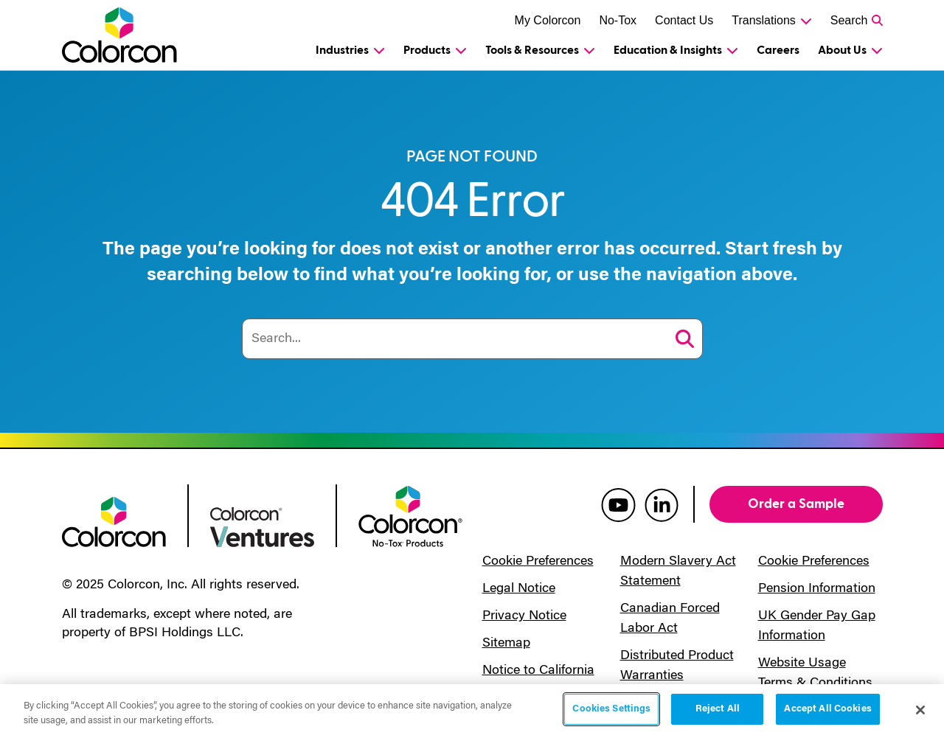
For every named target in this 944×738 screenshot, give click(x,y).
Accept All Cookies (827, 709)
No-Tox (617, 20)
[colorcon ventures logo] (262, 525)
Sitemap (506, 643)
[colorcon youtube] (618, 504)
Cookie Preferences (538, 561)
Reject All (717, 709)
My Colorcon (548, 20)
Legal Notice (518, 589)
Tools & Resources (532, 50)
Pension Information (816, 589)
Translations (764, 20)
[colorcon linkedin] (661, 504)
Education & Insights (668, 50)
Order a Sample (796, 504)
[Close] (920, 710)
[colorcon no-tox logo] (410, 515)
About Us (842, 50)
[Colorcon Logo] (122, 35)
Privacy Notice (524, 616)
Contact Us (684, 20)
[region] (472, 711)
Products (427, 50)
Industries (342, 50)
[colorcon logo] (114, 520)
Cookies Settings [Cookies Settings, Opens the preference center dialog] (611, 709)
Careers (778, 50)
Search (849, 20)
